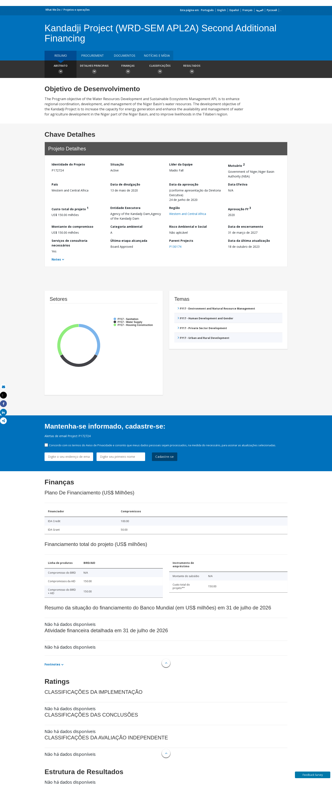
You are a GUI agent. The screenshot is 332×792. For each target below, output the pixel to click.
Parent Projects (181, 241)
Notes (56, 259)
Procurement (92, 55)
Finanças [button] (127, 69)
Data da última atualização (249, 241)
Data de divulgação (125, 184)
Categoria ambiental (126, 227)
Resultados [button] (191, 69)
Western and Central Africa (187, 214)
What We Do (53, 10)
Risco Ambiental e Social (188, 227)
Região (174, 208)
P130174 (175, 247)
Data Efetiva (237, 184)
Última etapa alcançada (128, 241)
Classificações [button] (159, 69)
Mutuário (236, 165)
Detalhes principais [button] (94, 69)
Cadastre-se (164, 457)
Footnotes (52, 664)
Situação (117, 164)
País (55, 184)
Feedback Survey (313, 775)
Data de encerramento (245, 227)
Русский (272, 10)
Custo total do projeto (70, 208)
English (221, 10)
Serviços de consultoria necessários (69, 243)
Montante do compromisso (72, 227)
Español (234, 10)
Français (248, 10)
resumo (60, 55)
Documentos (124, 55)
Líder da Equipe (181, 164)
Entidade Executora (125, 208)
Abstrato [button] (60, 69)
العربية (259, 10)
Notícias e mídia (157, 55)
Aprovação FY (239, 208)
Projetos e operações (77, 10)
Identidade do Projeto (68, 164)
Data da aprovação (183, 184)
